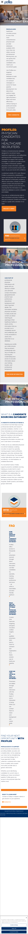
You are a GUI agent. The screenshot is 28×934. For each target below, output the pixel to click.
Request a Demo (8, 208)
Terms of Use (2, 814)
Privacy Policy (3, 813)
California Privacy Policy (11, 813)
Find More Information (14, 374)
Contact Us (6, 802)
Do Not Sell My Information (21, 813)
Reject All (14, 928)
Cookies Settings (14, 924)
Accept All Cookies (14, 931)
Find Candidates (13, 115)
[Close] (26, 917)
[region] (14, 925)
